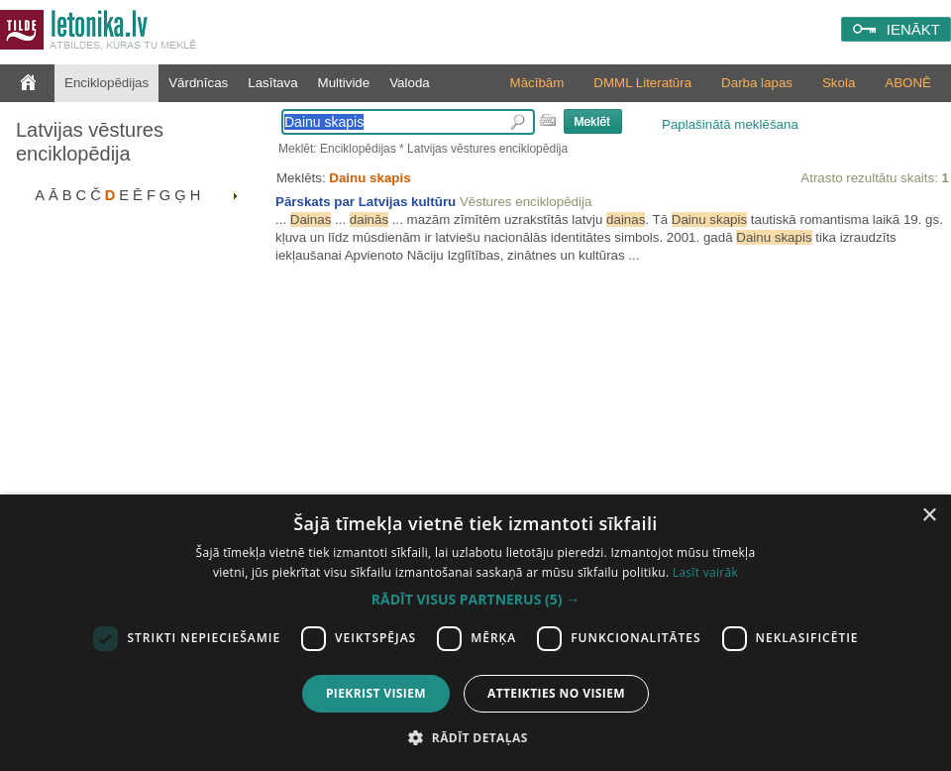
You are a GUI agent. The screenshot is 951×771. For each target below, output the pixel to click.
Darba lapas (756, 82)
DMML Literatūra (642, 82)
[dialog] (475, 633)
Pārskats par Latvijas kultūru (365, 201)
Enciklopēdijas (106, 82)
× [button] (928, 515)
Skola (838, 82)
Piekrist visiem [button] (376, 693)
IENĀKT (913, 29)
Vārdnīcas (198, 82)
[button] (475, 599)
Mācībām (537, 82)
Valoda (409, 82)
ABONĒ (908, 82)
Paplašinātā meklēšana (730, 124)
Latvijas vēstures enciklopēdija (89, 142)
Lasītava (272, 82)
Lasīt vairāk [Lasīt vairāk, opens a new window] (705, 572)
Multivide (344, 82)
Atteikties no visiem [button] (556, 693)
